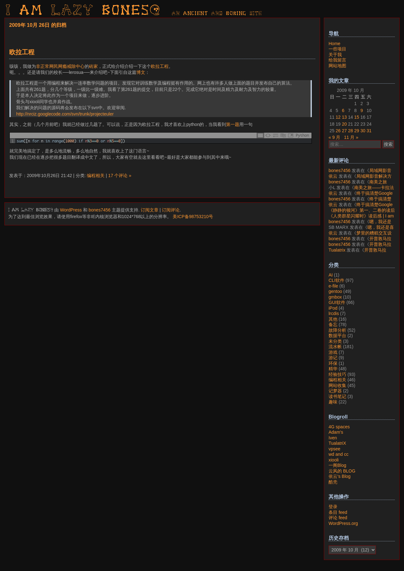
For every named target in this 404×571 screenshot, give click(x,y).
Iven (333, 437)
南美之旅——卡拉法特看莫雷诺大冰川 (358, 184)
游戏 (333, 352)
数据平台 (337, 335)
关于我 (335, 54)
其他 (333, 319)
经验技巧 (337, 374)
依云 (333, 176)
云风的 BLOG (342, 470)
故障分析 (337, 330)
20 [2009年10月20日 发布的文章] (344, 124)
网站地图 (337, 65)
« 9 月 (334, 137)
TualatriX (337, 443)
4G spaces (339, 426)
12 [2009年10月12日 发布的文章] (338, 117)
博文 (140, 72)
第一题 (232, 124)
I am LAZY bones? (83, 11)
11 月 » (351, 137)
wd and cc (338, 454)
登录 (333, 506)
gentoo (335, 291)
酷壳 (333, 482)
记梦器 (335, 390)
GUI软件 (337, 302)
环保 (333, 363)
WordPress (71, 209)
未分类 (335, 341)
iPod (333, 308)
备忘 (333, 324)
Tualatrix (337, 250)
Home (334, 43)
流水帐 (335, 346)
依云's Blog (340, 476)
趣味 (333, 401)
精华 (333, 368)
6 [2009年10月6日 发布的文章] (343, 110)
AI (331, 274)
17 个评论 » (119, 175)
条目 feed (338, 512)
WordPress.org (343, 523)
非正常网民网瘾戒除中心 (60, 66)
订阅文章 (149, 209)
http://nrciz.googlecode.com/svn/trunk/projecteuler (65, 113)
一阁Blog (337, 465)
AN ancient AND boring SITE (217, 13)
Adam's (336, 432)
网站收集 (337, 385)
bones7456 (99, 209)
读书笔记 (337, 396)
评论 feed (338, 517)
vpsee (334, 448)
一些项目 (337, 48)
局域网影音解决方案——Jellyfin (360, 173)
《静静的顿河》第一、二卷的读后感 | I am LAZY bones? (362, 213)
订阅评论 (171, 209)
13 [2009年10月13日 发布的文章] (344, 117)
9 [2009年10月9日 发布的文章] (361, 110)
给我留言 (337, 59)
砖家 (93, 66)
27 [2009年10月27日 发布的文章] (344, 130)
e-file (333, 285)
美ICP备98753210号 (193, 216)
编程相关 (95, 175)
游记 (333, 357)
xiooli (334, 459)
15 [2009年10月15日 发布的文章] (356, 117)
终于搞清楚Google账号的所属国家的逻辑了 (361, 196)
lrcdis (334, 313)
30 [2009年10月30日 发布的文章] (362, 130)
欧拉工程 (21, 52)
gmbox (335, 297)
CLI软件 (336, 280)
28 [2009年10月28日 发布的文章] (350, 130)
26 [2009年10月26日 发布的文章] (338, 130)
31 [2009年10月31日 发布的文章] (368, 130)
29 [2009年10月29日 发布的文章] (356, 130)
